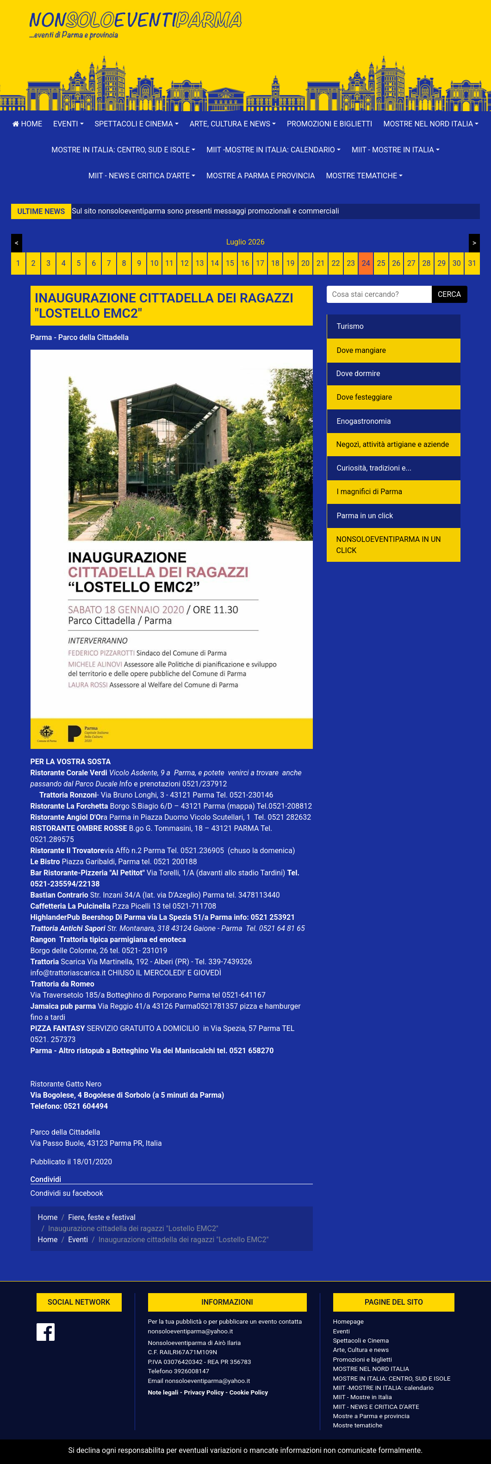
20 (305, 263)
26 (396, 263)
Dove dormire (358, 373)
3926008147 (191, 1371)
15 (230, 263)
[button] (68, 124)
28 (426, 263)
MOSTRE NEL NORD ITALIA (371, 1368)
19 (290, 263)
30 (457, 263)
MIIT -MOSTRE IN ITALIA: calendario (383, 1387)
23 (351, 263)
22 (335, 263)
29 (441, 263)
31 (472, 263)
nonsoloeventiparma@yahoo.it (190, 1331)
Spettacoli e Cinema (361, 1340)
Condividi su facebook (67, 1193)
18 (275, 263)
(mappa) (241, 806)
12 (184, 263)
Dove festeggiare (364, 397)
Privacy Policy (204, 1392)
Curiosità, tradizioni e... (374, 468)
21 (321, 263)
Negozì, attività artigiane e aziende (392, 444)
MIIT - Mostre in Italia (362, 1397)
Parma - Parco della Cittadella (80, 337)
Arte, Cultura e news (361, 1349)
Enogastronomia (364, 421)
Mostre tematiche (358, 1425)
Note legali (163, 1392)
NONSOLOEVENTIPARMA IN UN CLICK (388, 545)
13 (199, 263)
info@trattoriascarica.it (68, 972)
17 (260, 263)
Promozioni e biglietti (330, 123)
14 (215, 263)
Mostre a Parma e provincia (260, 175)
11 (169, 263)
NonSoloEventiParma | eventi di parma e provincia (135, 26)
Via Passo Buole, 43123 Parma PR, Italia (96, 1143)
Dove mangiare (361, 350)
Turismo (350, 326)
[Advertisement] (357, 37)
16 (245, 263)
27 (411, 263)
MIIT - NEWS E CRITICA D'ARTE (376, 1406)
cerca (449, 294)
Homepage (348, 1321)
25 (381, 263)
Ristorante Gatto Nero (66, 1084)
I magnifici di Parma (370, 491)
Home (27, 123)
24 (366, 263)
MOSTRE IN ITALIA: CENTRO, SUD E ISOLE (392, 1378)
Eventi (341, 1331)
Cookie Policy (249, 1392)
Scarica (74, 961)
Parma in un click (365, 515)
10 (154, 263)
